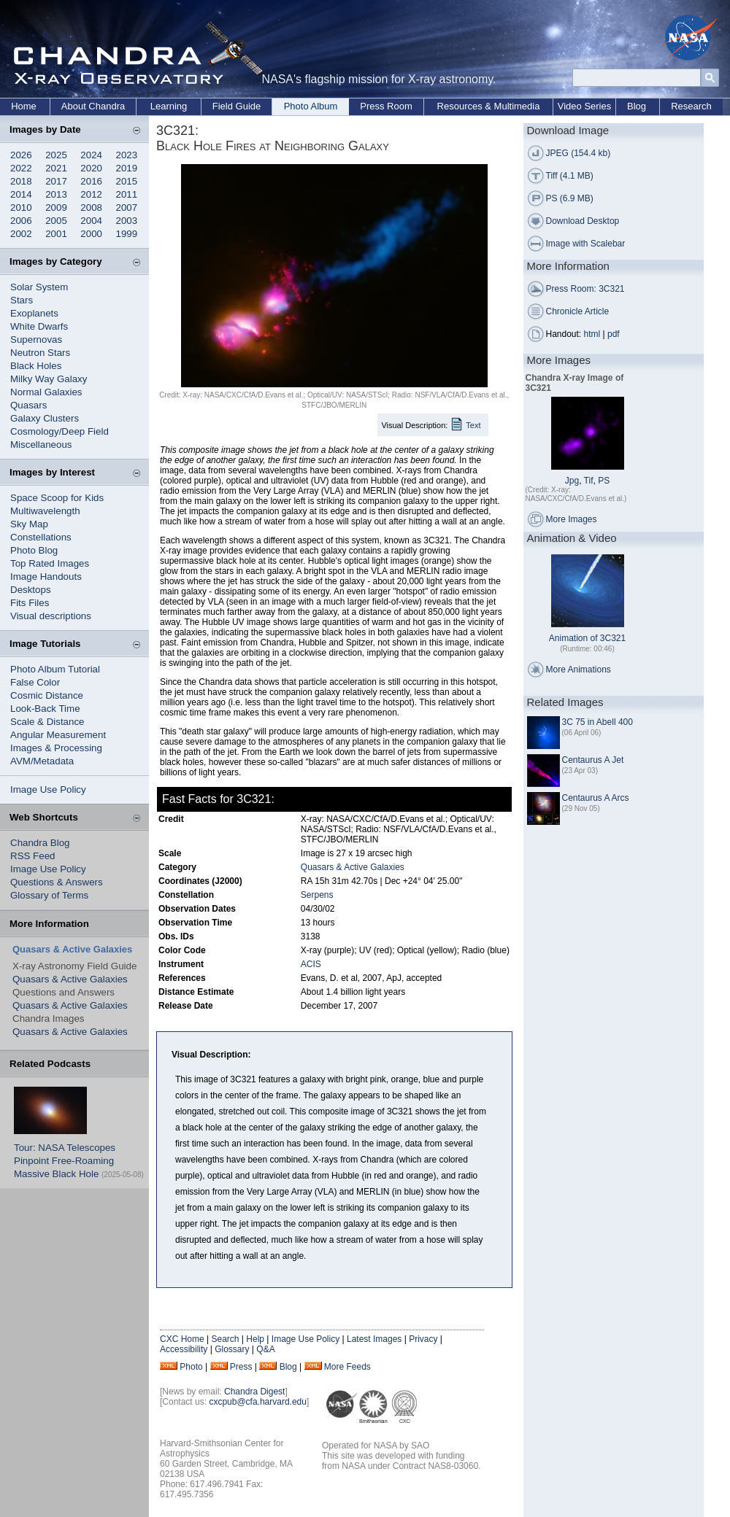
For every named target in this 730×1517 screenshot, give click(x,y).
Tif (588, 481)
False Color (35, 682)
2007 (127, 207)
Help (255, 1339)
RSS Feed (32, 855)
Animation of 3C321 (587, 638)
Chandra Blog (40, 842)
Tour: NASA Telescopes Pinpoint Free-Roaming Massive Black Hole (64, 1160)
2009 (56, 207)
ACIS (311, 964)
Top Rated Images (49, 563)
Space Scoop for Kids (57, 497)
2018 (21, 181)
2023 (127, 155)
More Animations (578, 669)
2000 (91, 233)
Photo (191, 1367)
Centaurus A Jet (593, 760)
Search (225, 1339)
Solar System (39, 287)
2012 (91, 194)
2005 (56, 220)
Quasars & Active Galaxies (70, 979)
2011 (127, 194)
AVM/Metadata (42, 761)
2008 (91, 207)
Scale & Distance (47, 721)
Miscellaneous (41, 444)
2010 (21, 207)
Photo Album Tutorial (55, 669)
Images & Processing (56, 747)
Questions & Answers (56, 882)
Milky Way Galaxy (48, 378)
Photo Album (311, 106)
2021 (56, 168)
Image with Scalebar (586, 243)
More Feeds (347, 1367)
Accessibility (183, 1349)
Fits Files (29, 602)
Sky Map (29, 524)
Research (691, 106)
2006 (21, 220)
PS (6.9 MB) (569, 198)
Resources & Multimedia (488, 106)
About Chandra (93, 106)
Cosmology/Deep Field (59, 431)
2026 (21, 155)
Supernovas (36, 339)
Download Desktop (583, 221)
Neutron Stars (40, 352)
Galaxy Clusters (44, 418)
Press (241, 1367)
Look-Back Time (45, 708)
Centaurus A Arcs (595, 798)
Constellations (41, 537)
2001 (56, 233)
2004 (91, 220)
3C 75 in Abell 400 (597, 722)
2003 (127, 220)
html (592, 334)
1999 (127, 233)
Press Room (386, 106)
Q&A (265, 1349)
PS (604, 481)
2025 (56, 155)
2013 (56, 194)
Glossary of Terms (49, 895)
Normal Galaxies (46, 392)
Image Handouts (46, 576)
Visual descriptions (50, 615)
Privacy (423, 1339)
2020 (91, 168)
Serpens (317, 895)
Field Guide (236, 106)
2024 (91, 155)
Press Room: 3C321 (585, 289)
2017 (56, 181)
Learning (169, 106)
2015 (127, 181)
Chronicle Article (578, 311)
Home (23, 106)
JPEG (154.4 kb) (578, 153)
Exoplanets (34, 313)
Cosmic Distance (46, 695)
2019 (127, 168)
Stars (21, 300)
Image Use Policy (48, 789)
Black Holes (35, 365)
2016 (91, 181)
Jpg (572, 481)
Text (473, 425)
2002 (21, 233)
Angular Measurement (58, 734)
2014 (21, 194)
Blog (636, 106)
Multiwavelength (45, 510)
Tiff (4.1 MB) (569, 176)
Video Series (584, 106)
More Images (571, 519)
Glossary (232, 1349)
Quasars (28, 405)
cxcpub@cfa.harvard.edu (258, 1402)
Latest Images (374, 1339)
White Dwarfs (39, 326)
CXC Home (182, 1339)
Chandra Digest (254, 1391)
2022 (21, 168)
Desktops (30, 589)
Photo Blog (34, 550)
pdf (613, 334)
